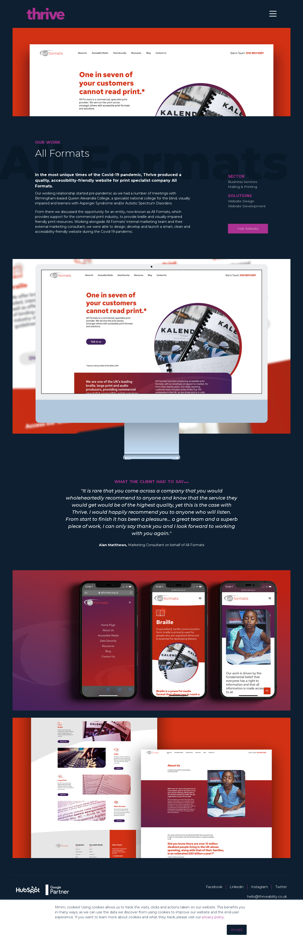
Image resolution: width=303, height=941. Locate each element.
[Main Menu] (269, 15)
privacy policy (213, 917)
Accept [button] (237, 930)
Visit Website (247, 237)
